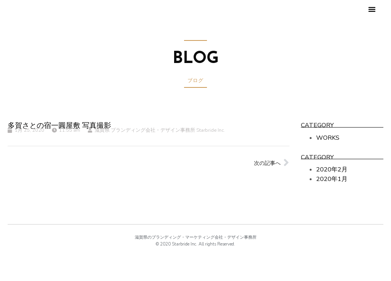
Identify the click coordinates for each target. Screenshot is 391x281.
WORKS (327, 138)
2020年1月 (331, 179)
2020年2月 (331, 169)
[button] (372, 9)
